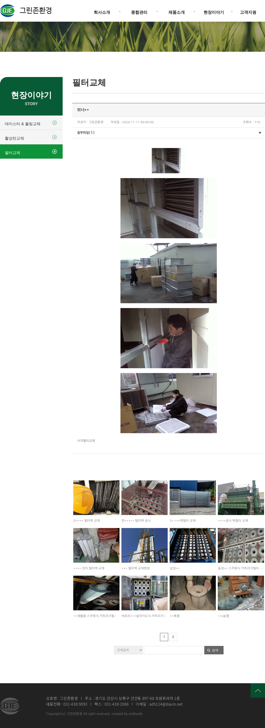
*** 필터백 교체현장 (136, 568)
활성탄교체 (14, 138)
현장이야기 (214, 10)
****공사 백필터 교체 (233, 520)
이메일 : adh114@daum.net (159, 704)
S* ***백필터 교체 (183, 520)
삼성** (174, 568)
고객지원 (248, 10)
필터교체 (12, 153)
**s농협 (223, 616)
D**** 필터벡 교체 (86, 520)
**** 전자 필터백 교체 (88, 568)
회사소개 (102, 10)
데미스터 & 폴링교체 (22, 124)
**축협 (174, 616)
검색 (215, 650)
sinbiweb (136, 713)
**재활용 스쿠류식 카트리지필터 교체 (98, 616)
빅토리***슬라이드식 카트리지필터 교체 (149, 616)
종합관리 (139, 10)
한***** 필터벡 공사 (136, 520)
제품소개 (176, 10)
